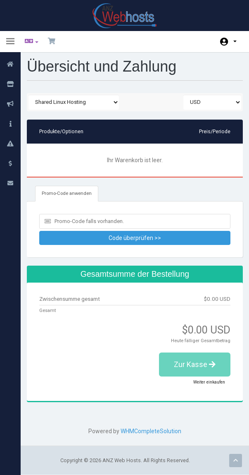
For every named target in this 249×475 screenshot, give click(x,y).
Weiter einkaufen (209, 382)
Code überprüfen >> (135, 238)
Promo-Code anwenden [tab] (67, 193)
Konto (235, 41)
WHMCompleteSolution (151, 431)
